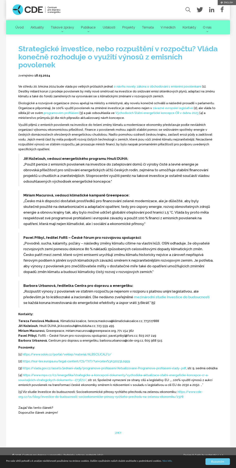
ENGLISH (226, 2)
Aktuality (37, 27)
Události (109, 27)
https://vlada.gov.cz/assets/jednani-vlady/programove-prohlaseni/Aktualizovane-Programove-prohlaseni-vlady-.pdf (107, 368)
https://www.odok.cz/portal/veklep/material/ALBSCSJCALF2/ (69, 354)
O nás (207, 27)
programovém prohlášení (62, 113)
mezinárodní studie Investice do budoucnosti (172, 297)
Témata (148, 27)
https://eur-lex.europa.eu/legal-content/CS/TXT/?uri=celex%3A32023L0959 (79, 361)
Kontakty (189, 27)
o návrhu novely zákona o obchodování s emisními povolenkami (159, 86)
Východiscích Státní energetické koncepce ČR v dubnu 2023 (159, 113)
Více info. (24, 463)
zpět (118, 437)
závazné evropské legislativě (174, 108)
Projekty (128, 27)
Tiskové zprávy (62, 27)
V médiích (168, 27)
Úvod (19, 27)
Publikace (88, 27)
